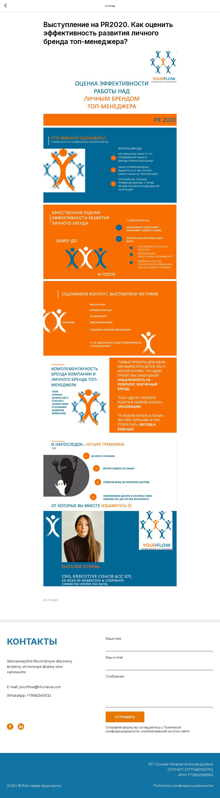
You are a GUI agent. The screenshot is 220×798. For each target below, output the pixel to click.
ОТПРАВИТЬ (125, 717)
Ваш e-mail (114, 657)
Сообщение (115, 676)
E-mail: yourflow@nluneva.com (34, 687)
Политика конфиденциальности (183, 786)
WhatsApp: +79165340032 (29, 696)
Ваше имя (113, 639)
